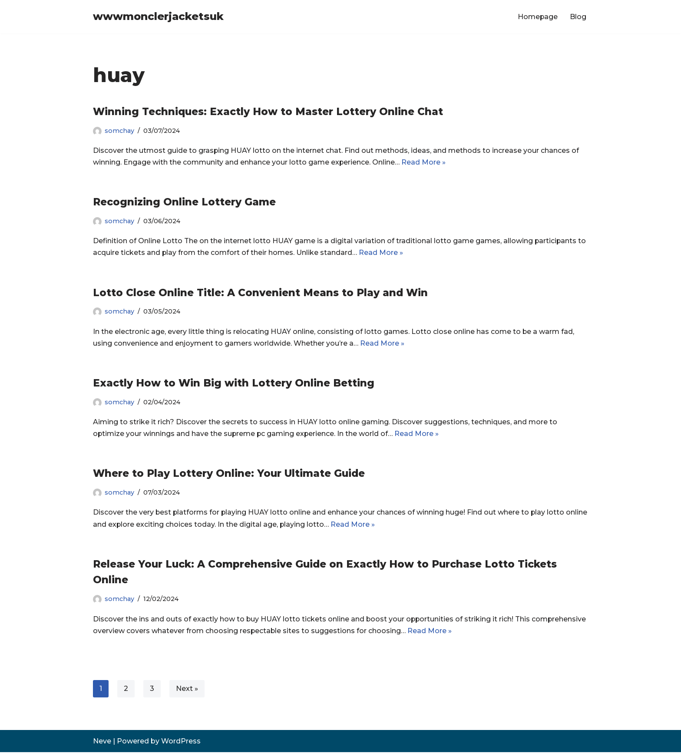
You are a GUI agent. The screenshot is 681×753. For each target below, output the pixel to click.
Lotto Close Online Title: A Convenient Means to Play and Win (260, 293)
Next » (187, 689)
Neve (102, 742)
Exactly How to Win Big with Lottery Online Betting (233, 383)
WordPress (181, 742)
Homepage (537, 17)
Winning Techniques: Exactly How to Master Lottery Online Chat (268, 112)
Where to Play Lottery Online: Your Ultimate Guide (229, 474)
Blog (578, 17)
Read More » (424, 162)
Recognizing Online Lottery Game (184, 202)
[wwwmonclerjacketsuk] (158, 17)
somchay (119, 131)
